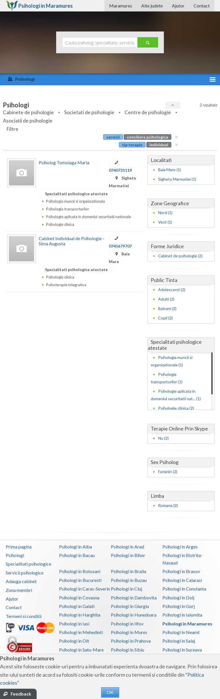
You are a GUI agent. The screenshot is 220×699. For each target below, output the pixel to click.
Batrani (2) (167, 308)
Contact (202, 5)
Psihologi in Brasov (181, 571)
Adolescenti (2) (171, 289)
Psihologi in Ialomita (182, 614)
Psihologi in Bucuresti (80, 580)
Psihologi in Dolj (178, 597)
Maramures (120, 5)
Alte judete (152, 5)
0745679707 (120, 246)
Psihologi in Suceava (182, 649)
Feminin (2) (167, 471)
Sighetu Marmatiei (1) (177, 179)
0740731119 (120, 170)
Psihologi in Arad (127, 546)
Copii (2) (165, 317)
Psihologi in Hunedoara (133, 614)
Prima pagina (19, 546)
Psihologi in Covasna (79, 597)
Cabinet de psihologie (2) (180, 255)
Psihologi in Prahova (131, 640)
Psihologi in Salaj (178, 640)
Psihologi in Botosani (79, 571)
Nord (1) (165, 212)
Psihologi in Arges (180, 546)
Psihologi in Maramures (187, 623)
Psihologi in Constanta (184, 588)
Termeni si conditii (24, 616)
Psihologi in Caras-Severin (84, 588)
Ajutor (178, 5)
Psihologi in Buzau (129, 580)
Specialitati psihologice (28, 563)
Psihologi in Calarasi (182, 580)
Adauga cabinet (21, 581)
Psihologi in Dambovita (134, 597)
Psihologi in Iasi (74, 623)
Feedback (21, 693)
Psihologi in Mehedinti (81, 632)
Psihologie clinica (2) (176, 408)
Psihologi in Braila (128, 571)
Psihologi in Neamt (181, 632)
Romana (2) (168, 505)
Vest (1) (165, 222)
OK (110, 692)
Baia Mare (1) (169, 169)
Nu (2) (163, 438)
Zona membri (19, 590)
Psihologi (15, 555)
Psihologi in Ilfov (127, 623)
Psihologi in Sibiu (127, 649)
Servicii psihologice (25, 572)
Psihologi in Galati (77, 606)
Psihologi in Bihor (128, 555)
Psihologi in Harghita (79, 614)
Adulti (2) (166, 299)
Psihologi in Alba (75, 546)
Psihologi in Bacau (77, 555)
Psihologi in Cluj (126, 588)
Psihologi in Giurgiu (130, 606)
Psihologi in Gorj (178, 606)
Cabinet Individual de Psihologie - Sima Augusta (71, 241)
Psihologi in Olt (74, 640)
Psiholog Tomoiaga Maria (64, 162)
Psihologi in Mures (129, 632)
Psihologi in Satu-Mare (81, 649)
